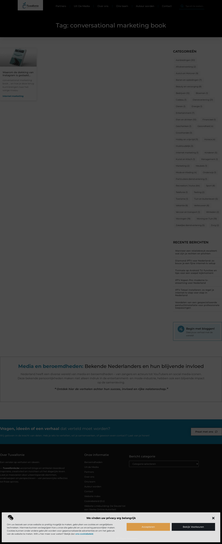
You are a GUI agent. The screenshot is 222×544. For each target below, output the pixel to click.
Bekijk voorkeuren (193, 526)
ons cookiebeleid (84, 534)
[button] (213, 518)
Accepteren (148, 526)
